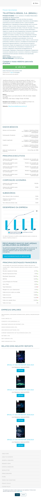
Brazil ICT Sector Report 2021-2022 (20, 390)
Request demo (6, 463)
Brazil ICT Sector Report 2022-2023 (20, 365)
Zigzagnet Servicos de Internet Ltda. (12, 324)
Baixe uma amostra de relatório (10, 74)
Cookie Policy (6, 486)
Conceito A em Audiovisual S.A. (10, 321)
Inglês (11, 72)
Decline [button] (23, 494)
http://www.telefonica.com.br (17, 106)
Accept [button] (17, 494)
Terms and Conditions (8, 480)
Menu (35, 3)
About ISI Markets (7, 456)
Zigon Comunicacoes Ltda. (9, 327)
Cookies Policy (19, 491)
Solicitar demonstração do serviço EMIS (16, 256)
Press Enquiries (7, 473)
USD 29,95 (20, 67)
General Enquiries (7, 460)
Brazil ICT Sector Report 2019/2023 (20, 439)
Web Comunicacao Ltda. (8, 341)
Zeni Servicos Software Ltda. (10, 330)
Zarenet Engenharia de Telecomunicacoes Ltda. (16, 332)
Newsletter (5, 470)
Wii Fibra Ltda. (5, 335)
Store (4, 476)
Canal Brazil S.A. (6, 318)
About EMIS (5, 453)
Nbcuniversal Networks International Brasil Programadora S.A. (20, 315)
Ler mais (20, 370)
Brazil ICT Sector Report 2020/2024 (20, 414)
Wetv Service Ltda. (7, 338)
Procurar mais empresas (10, 10)
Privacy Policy (6, 483)
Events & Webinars (8, 466)
